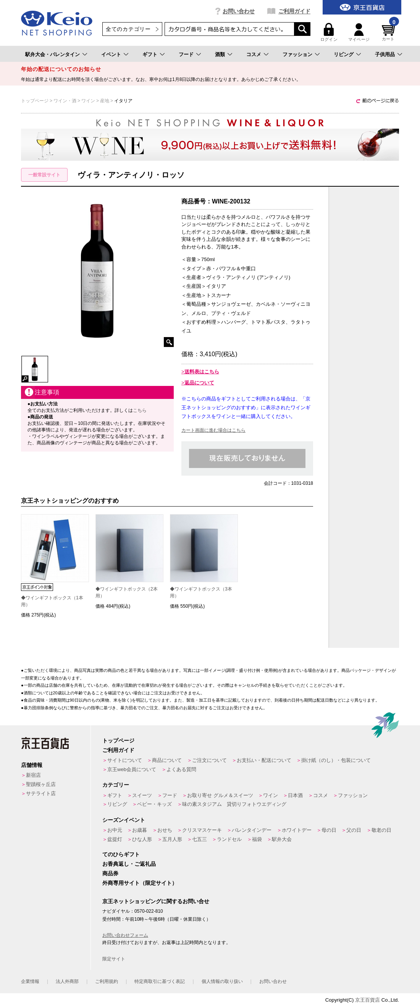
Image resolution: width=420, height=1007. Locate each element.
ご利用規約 (106, 981)
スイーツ (142, 795)
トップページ (118, 740)
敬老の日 (381, 830)
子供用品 (385, 54)
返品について (199, 383)
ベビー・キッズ (154, 804)
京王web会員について (131, 769)
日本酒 (295, 795)
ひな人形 (142, 839)
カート (389, 32)
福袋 (257, 839)
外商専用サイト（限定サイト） (139, 883)
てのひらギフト (121, 854)
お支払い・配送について (264, 760)
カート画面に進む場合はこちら (213, 430)
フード (186, 54)
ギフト (149, 54)
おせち (164, 830)
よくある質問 (181, 769)
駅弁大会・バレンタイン (52, 54)
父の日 (353, 830)
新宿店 (33, 775)
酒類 (220, 54)
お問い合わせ (239, 11)
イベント (111, 54)
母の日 (328, 830)
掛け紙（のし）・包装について (336, 760)
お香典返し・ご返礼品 (129, 864)
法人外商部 (67, 981)
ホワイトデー (297, 830)
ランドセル (229, 839)
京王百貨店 (367, 1000)
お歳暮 (139, 830)
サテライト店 (41, 793)
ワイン (270, 795)
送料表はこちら (201, 371)
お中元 (114, 830)
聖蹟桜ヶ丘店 (41, 784)
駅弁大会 (282, 839)
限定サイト (113, 959)
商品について (167, 760)
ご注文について (209, 760)
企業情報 (30, 981)
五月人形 (172, 839)
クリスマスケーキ (202, 830)
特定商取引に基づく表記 (159, 981)
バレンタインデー (251, 830)
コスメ (253, 54)
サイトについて (124, 760)
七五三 (199, 839)
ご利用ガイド (294, 11)
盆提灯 (114, 839)
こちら (140, 410)
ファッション (297, 54)
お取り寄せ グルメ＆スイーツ (220, 795)
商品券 (110, 873)
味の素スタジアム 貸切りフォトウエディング (234, 804)
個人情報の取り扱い (222, 981)
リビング (344, 54)
